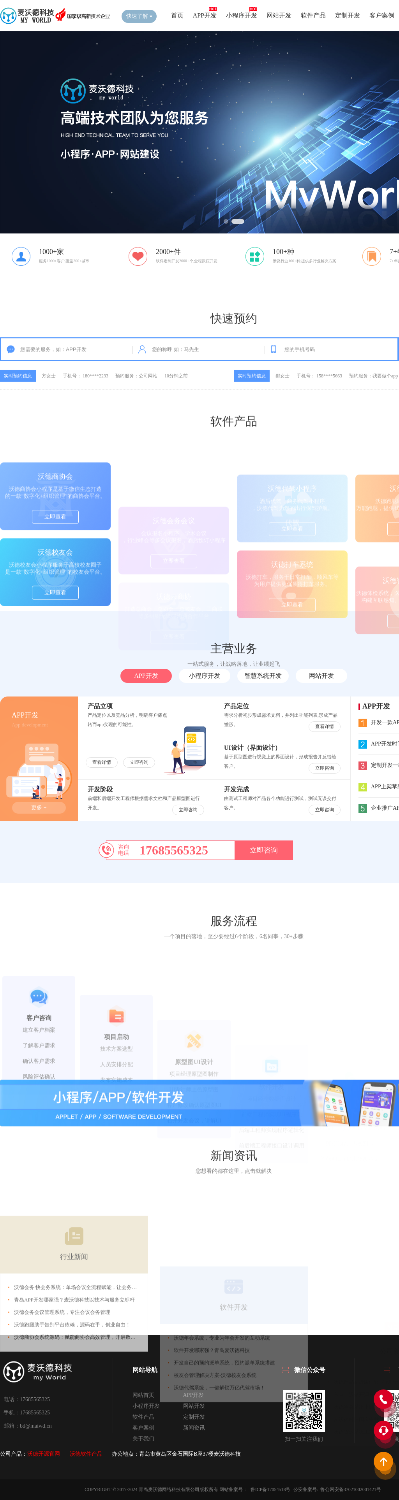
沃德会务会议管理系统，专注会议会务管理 (62, 1395)
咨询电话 (123, 850)
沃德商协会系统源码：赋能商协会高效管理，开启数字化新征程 (85, 1420)
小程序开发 (241, 15)
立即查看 (55, 563)
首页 (177, 15)
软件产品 (313, 15)
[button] (226, 221)
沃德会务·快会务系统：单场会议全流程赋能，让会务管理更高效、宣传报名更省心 (106, 1370)
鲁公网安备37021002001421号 (350, 1489)
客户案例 (381, 15)
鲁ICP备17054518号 (271, 1489)
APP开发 (205, 15)
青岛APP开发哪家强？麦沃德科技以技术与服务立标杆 (74, 1383)
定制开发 (347, 15)
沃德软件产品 (86, 1454)
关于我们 (143, 1439)
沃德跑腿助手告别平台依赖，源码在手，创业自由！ (72, 1408)
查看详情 (101, 762)
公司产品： (13, 1454)
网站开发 (279, 15)
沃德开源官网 (43, 1454)
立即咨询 (139, 762)
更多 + (38, 808)
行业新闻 (74, 1340)
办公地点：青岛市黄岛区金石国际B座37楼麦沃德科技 (176, 1454)
